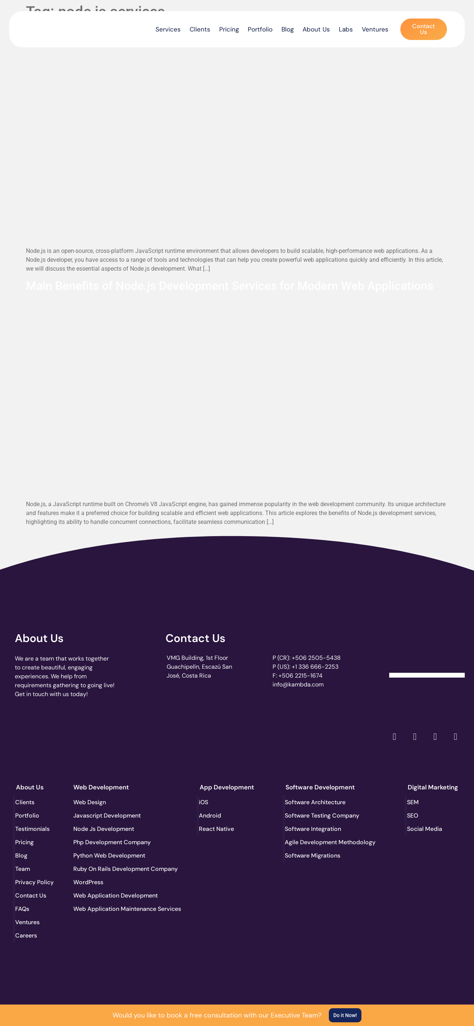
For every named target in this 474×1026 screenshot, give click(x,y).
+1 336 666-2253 (315, 667)
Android (211, 815)
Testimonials (33, 829)
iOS (204, 802)
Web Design (89, 802)
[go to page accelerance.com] (125, 736)
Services (168, 29)
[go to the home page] (47, 27)
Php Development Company (100, 842)
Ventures (375, 29)
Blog (287, 29)
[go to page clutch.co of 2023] (216, 735)
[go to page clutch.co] (34, 735)
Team (23, 869)
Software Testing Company (313, 815)
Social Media (425, 829)
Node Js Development (100, 829)
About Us (316, 29)
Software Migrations (313, 855)
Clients (200, 29)
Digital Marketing (433, 787)
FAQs (23, 909)
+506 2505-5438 (316, 658)
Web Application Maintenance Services (100, 909)
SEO (413, 815)
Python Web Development (100, 855)
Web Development (101, 787)
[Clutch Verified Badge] (427, 650)
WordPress (88, 882)
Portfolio (260, 29)
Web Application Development (100, 895)
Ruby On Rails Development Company (100, 869)
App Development (227, 787)
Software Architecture (313, 802)
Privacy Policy (35, 882)
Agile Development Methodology (313, 842)
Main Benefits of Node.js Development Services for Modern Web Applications (229, 286)
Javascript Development (100, 815)
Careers (27, 935)
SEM (414, 802)
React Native (217, 829)
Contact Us (196, 638)
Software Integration (313, 829)
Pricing (229, 29)
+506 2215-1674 (300, 675)
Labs (346, 29)
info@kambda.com (298, 684)
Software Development (320, 787)
